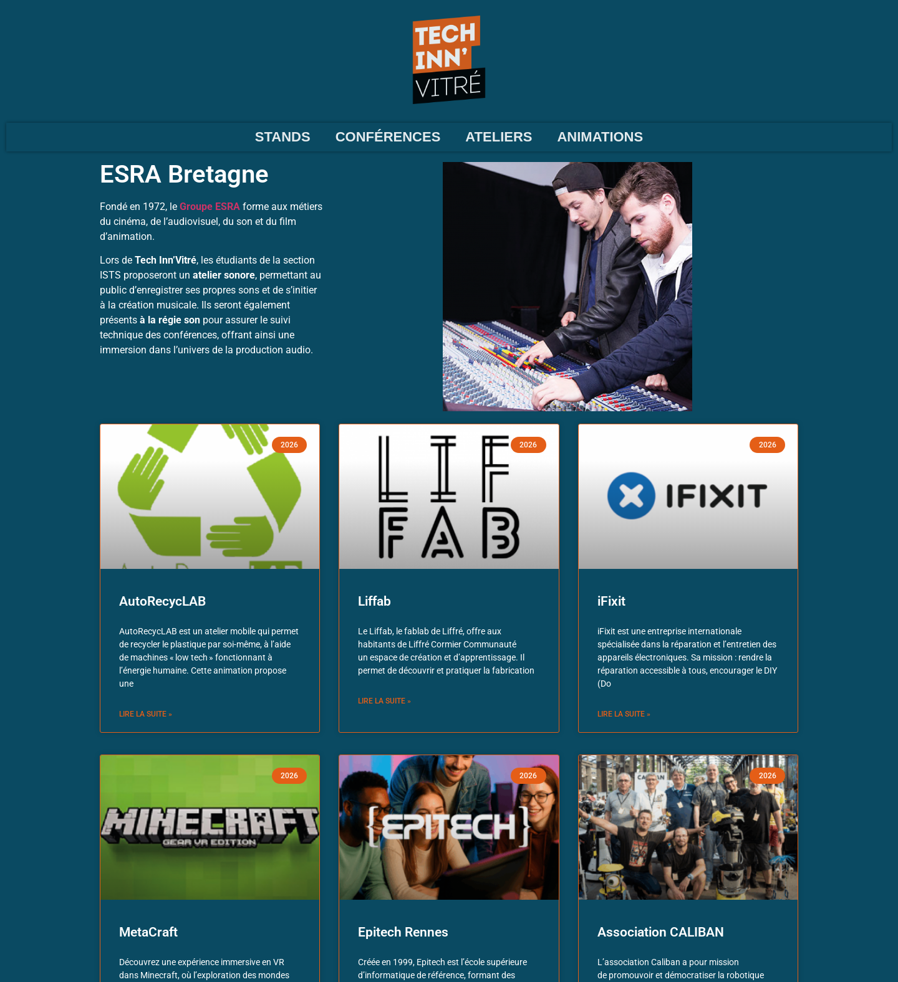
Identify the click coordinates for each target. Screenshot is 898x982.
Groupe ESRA (210, 206)
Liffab (374, 601)
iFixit (611, 601)
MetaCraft (148, 932)
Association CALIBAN (660, 932)
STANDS (283, 137)
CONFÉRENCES (388, 137)
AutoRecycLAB (162, 601)
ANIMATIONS (600, 137)
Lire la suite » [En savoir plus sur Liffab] (384, 701)
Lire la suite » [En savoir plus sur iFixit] (623, 714)
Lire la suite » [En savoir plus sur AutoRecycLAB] (145, 714)
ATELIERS (498, 137)
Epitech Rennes (403, 932)
